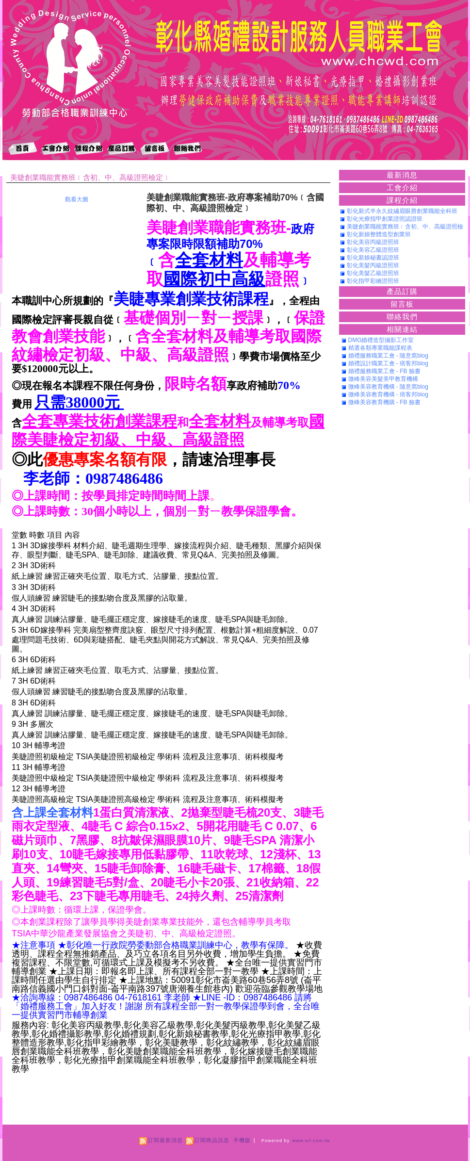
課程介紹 (402, 200)
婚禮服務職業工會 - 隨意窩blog (388, 355)
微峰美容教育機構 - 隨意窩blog (388, 386)
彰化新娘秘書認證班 (373, 257)
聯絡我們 (402, 316)
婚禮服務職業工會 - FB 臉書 (384, 371)
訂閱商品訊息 (211, 1140)
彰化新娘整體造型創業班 (379, 234)
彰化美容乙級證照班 (373, 249)
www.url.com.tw (311, 1140)
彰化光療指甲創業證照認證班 (384, 218)
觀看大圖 (76, 199)
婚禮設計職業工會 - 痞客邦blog (388, 363)
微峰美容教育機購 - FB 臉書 (384, 402)
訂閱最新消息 (165, 1140)
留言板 (402, 304)
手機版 (242, 1140)
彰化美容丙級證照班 (373, 242)
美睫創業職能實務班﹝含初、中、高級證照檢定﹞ (90, 177)
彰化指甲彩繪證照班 (373, 281)
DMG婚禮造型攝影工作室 (381, 340)
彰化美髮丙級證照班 (373, 265)
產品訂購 (402, 291)
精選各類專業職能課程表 (380, 347)
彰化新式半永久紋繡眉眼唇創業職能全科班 (402, 211)
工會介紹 (402, 187)
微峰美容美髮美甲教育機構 (383, 379)
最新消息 (402, 175)
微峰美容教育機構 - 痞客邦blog (388, 394)
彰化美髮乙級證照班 (373, 273)
